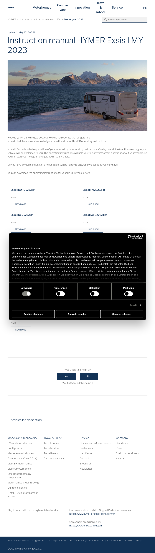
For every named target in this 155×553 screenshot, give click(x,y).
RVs (59, 19)
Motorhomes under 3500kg (23, 482)
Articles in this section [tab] (26, 420)
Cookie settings (134, 540)
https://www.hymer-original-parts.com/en (92, 514)
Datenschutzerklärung (33, 274)
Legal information (112, 540)
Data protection (58, 540)
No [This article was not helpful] (89, 376)
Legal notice (39, 540)
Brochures (85, 463)
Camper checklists (54, 458)
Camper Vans (62, 7)
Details (133, 305)
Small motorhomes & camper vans (19, 476)
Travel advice (51, 448)
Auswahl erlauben (77, 314)
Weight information (18, 540)
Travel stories (51, 443)
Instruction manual (43, 19)
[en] (11, 7)
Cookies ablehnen (33, 314)
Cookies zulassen (121, 314)
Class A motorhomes (19, 468)
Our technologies (17, 487)
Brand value (122, 443)
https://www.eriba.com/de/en (85, 525)
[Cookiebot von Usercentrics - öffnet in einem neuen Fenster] (130, 237)
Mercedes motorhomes (21, 453)
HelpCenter (86, 453)
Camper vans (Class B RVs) (22, 458)
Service (117, 7)
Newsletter (86, 468)
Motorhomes (42, 7)
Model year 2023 (73, 19)
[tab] (48, 421)
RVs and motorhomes (20, 443)
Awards (120, 458)
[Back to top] (144, 529)
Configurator (15, 448)
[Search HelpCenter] (124, 20)
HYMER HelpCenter (19, 19)
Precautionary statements (84, 540)
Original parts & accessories (95, 443)
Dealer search (87, 448)
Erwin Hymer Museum (128, 453)
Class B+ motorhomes (20, 463)
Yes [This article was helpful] (67, 376)
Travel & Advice (101, 7)
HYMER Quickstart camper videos (23, 495)
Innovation (82, 7)
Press (119, 448)
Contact (84, 458)
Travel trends (51, 453)
